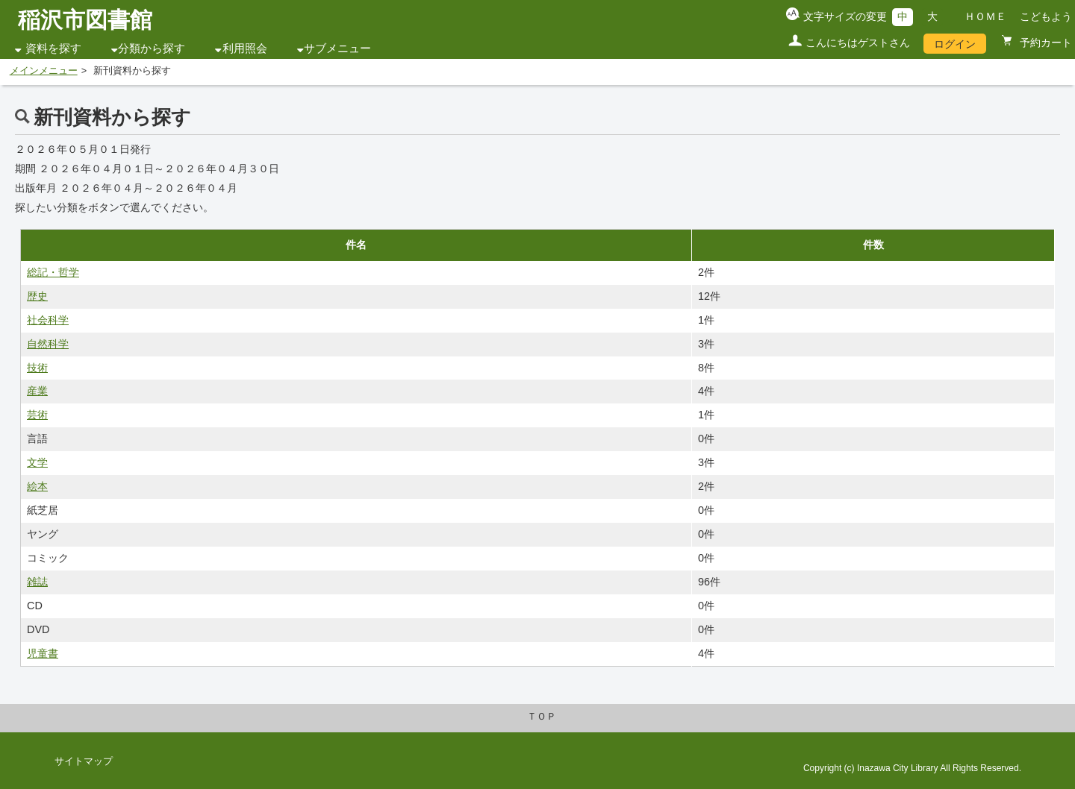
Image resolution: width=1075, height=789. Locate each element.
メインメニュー (44, 71)
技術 (37, 368)
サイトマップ (83, 761)
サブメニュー (337, 48)
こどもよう (1046, 16)
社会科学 (48, 320)
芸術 (37, 415)
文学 (37, 462)
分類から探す (151, 48)
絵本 (37, 486)
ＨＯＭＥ (985, 16)
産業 (37, 391)
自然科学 (48, 344)
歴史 (37, 296)
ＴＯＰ (541, 716)
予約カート (1044, 42)
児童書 (42, 653)
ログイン (955, 44)
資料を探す (53, 48)
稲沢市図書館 (85, 19)
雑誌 (37, 582)
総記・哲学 (53, 272)
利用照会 (244, 48)
